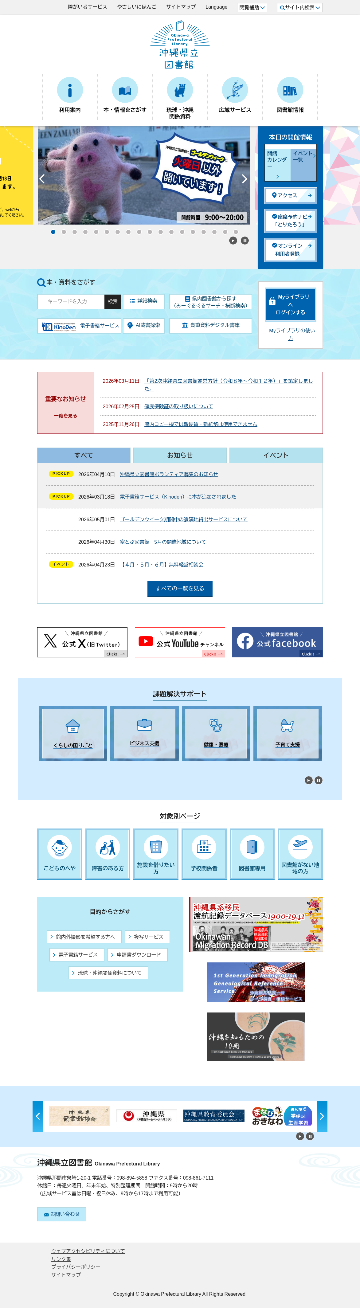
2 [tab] (52, 766)
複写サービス (145, 937)
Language (216, 7)
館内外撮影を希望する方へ (82, 937)
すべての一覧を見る (180, 588)
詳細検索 (143, 301)
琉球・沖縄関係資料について (107, 973)
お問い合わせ (62, 1214)
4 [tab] (74, 766)
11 (158, 230)
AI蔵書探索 (143, 325)
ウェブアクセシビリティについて (88, 1251)
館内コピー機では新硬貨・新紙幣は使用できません (200, 424)
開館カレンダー (277, 160)
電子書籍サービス (75, 955)
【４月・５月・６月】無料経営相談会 (161, 564)
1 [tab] (42, 766)
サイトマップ (181, 7)
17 (223, 230)
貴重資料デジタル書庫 (211, 325)
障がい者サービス (87, 7)
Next (244, 180)
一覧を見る (65, 415)
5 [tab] (85, 766)
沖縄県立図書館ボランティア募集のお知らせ (169, 474)
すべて (83, 455)
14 (191, 230)
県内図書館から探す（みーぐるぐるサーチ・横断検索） (210, 302)
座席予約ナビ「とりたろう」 (289, 221)
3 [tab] (63, 766)
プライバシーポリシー (75, 1267)
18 (234, 230)
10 (148, 230)
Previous (41, 180)
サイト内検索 (300, 7)
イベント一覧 (303, 157)
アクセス (284, 195)
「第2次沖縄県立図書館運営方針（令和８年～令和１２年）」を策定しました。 (228, 385)
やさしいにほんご (136, 7)
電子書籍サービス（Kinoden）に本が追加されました (178, 496)
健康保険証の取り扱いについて (178, 406)
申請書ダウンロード (136, 955)
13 (180, 230)
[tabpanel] (73, 733)
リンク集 (61, 1259)
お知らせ (180, 455)
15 (201, 230)
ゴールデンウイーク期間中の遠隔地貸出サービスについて (184, 519)
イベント (276, 455)
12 (169, 230)
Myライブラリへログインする (293, 304)
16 (212, 230)
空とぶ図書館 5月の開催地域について (163, 542)
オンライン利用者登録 (287, 250)
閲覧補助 (252, 7)
